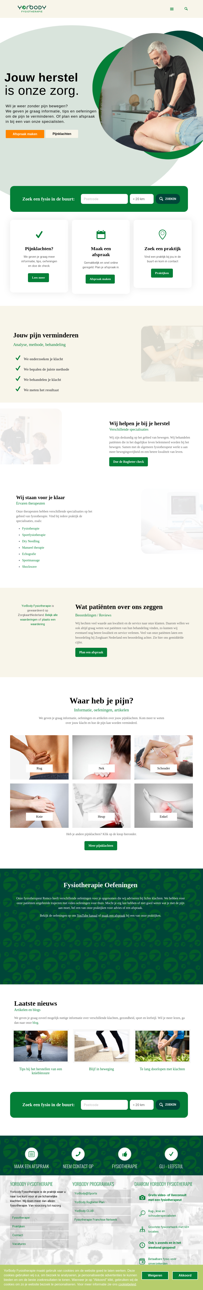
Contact (17, 1235)
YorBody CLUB (84, 1211)
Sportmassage (31, 560)
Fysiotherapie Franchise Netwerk (96, 1219)
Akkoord (185, 1275)
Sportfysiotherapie (33, 535)
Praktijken (18, 1226)
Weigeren (155, 1275)
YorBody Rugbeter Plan (89, 1202)
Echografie (29, 554)
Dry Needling (30, 541)
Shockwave (29, 566)
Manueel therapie (33, 547)
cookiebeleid (127, 1284)
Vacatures (19, 1244)
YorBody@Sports (86, 1193)
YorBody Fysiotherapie (36, 606)
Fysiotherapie (30, 528)
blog (35, 1022)
